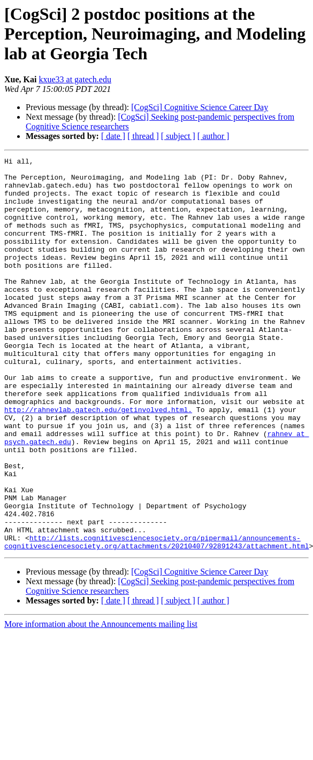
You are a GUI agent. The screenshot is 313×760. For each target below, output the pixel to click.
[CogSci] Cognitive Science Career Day (199, 107)
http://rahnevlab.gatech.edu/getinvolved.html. (98, 461)
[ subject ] (178, 136)
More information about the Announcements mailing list (100, 702)
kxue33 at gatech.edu (75, 79)
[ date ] (113, 136)
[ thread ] (143, 136)
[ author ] (213, 136)
